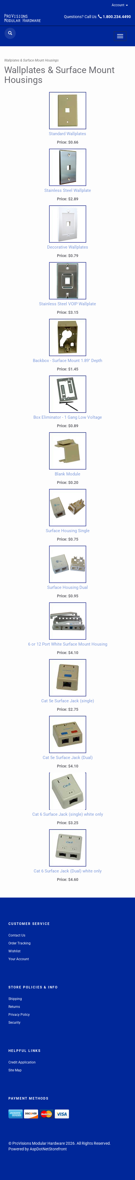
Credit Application (22, 1062)
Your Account (18, 959)
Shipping (15, 999)
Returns (14, 1007)
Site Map (15, 1070)
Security (14, 1023)
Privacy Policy (19, 1015)
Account (120, 5)
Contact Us (16, 935)
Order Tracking (19, 943)
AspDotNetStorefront (48, 1149)
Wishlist (14, 951)
